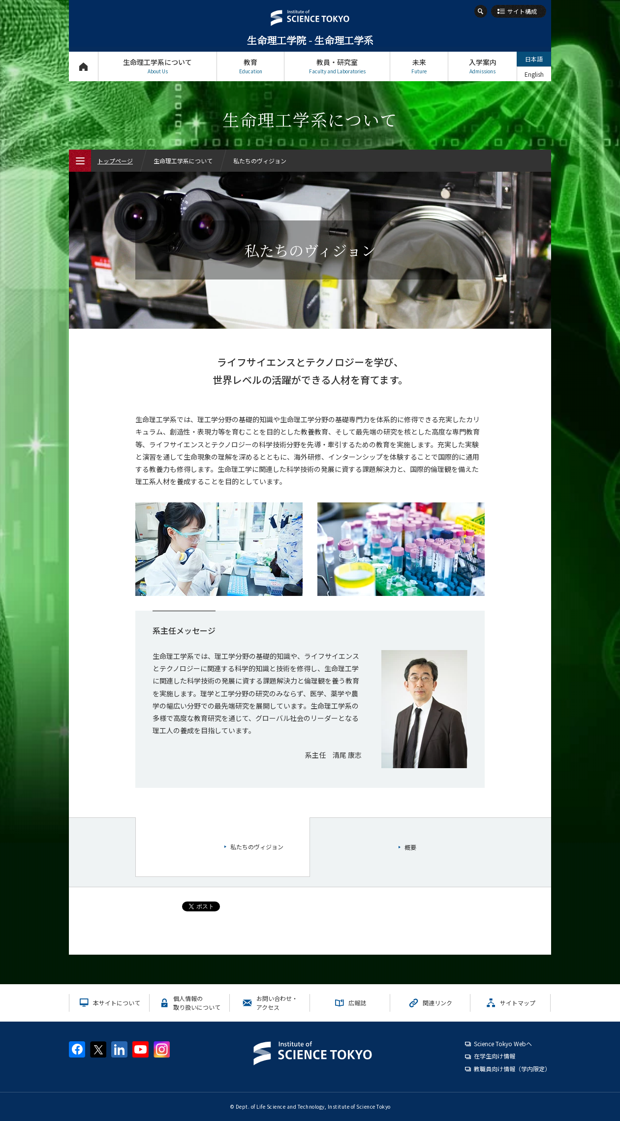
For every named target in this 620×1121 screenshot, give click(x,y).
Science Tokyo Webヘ (503, 1043)
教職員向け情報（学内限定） (512, 1068)
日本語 (534, 59)
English (534, 74)
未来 (419, 66)
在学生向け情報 (494, 1056)
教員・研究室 (337, 66)
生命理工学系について (157, 66)
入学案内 (482, 66)
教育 (250, 66)
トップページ (83, 66)
